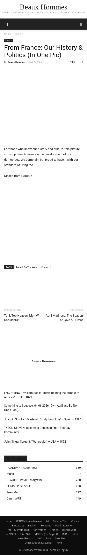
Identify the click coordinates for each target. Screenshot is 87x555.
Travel (59, 543)
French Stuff (69, 530)
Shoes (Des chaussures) (37, 543)
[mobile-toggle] (7, 24)
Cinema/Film (60, 521)
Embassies (18, 525)
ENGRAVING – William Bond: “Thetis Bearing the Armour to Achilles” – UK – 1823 (41, 395)
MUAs (65, 534)
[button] (81, 24)
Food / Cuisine (63, 525)
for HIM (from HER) (19, 530)
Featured (46, 525)
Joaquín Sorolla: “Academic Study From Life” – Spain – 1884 (42, 419)
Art (47, 521)
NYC (39, 538)
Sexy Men (60, 538)
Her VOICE (10, 534)
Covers (75, 521)
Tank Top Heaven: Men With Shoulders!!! (23, 318)
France (19, 34)
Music (75, 534)
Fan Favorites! (15, 458)
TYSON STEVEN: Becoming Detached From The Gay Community (37, 430)
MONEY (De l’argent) (46, 534)
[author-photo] (43, 355)
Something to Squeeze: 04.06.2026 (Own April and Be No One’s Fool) (40, 408)
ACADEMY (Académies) (29, 521)
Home (7, 34)
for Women (40, 530)
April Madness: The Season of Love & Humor (64, 318)
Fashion (32, 525)
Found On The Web (26, 267)
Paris (48, 538)
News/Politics (25, 538)
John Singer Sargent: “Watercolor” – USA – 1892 (35, 441)
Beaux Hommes (16, 61)
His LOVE (25, 534)
